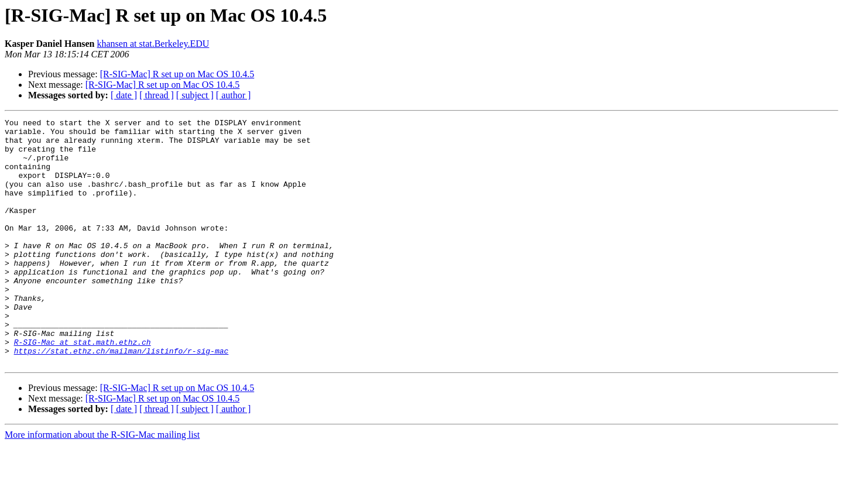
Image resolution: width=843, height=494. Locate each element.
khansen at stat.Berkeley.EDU (153, 44)
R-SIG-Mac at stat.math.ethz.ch (82, 387)
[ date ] (124, 95)
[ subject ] (195, 95)
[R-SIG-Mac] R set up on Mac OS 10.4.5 (177, 74)
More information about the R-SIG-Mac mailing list (102, 484)
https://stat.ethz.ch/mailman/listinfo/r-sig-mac (121, 398)
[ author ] (233, 95)
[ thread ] (156, 95)
